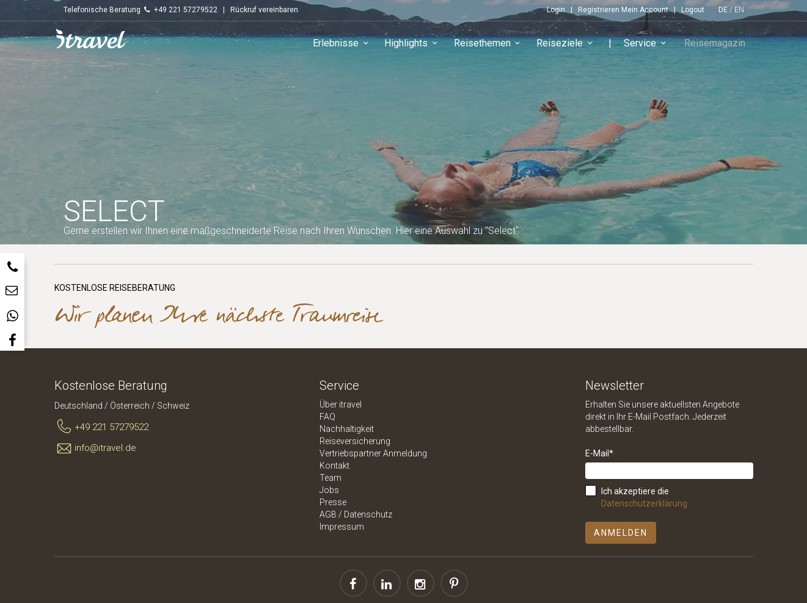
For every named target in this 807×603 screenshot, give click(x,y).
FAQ (327, 417)
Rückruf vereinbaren (264, 9)
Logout (692, 9)
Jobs (329, 490)
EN (739, 9)
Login (556, 9)
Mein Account (644, 9)
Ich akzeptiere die (644, 497)
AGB (328, 514)
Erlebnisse (346, 45)
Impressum (342, 527)
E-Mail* (599, 453)
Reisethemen (492, 45)
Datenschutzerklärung (644, 503)
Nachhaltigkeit (347, 429)
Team (330, 478)
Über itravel (341, 404)
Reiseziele (570, 45)
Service (650, 45)
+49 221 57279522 (101, 427)
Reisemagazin (716, 45)
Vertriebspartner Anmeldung (373, 453)
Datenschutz (368, 514)
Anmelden (621, 533)
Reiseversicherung (355, 441)
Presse (333, 502)
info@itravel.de (95, 448)
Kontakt (334, 465)
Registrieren (598, 9)
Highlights (416, 45)
